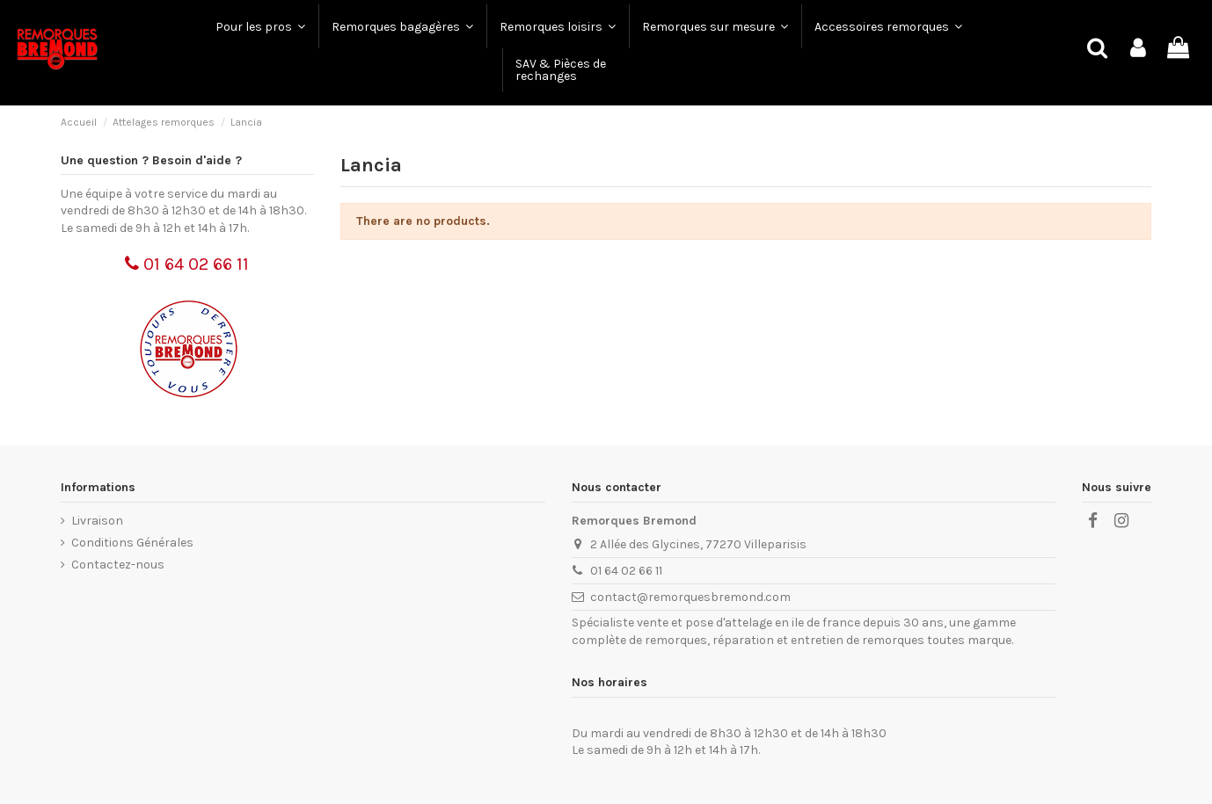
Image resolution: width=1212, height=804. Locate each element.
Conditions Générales (132, 542)
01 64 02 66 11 (187, 264)
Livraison (97, 520)
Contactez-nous (117, 564)
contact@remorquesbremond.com (690, 597)
